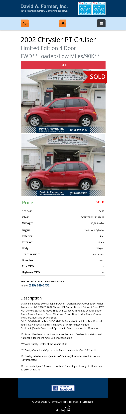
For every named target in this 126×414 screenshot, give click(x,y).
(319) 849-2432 (39, 285)
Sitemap (88, 401)
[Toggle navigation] (101, 23)
